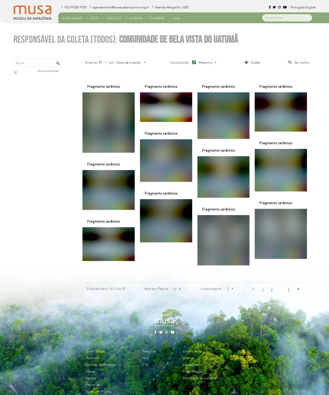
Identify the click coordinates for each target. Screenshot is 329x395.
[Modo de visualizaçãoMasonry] (203, 62)
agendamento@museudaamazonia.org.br (119, 7)
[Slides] (251, 62)
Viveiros (188, 357)
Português (298, 7)
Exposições (191, 364)
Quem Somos (72, 18)
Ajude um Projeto (98, 391)
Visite (94, 18)
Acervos (136, 18)
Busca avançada (48, 70)
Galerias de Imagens (101, 364)
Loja (176, 18)
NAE (145, 357)
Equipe (91, 378)
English (311, 7)
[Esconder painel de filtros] (15, 72)
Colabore (156, 18)
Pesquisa (149, 351)
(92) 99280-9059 (74, 7)
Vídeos (90, 371)
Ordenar (91, 62)
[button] (253, 289)
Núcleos (114, 18)
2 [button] (272, 289)
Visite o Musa (192, 351)
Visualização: (180, 62)
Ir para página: (211, 288)
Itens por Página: (156, 288)
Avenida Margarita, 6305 (170, 7)
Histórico (92, 357)
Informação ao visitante (200, 378)
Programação (193, 371)
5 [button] (288, 289)
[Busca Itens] (37, 62)
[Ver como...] (299, 62)
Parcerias (93, 384)
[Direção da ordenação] (103, 62)
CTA (145, 364)
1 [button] (263, 289)
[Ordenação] (130, 62)
